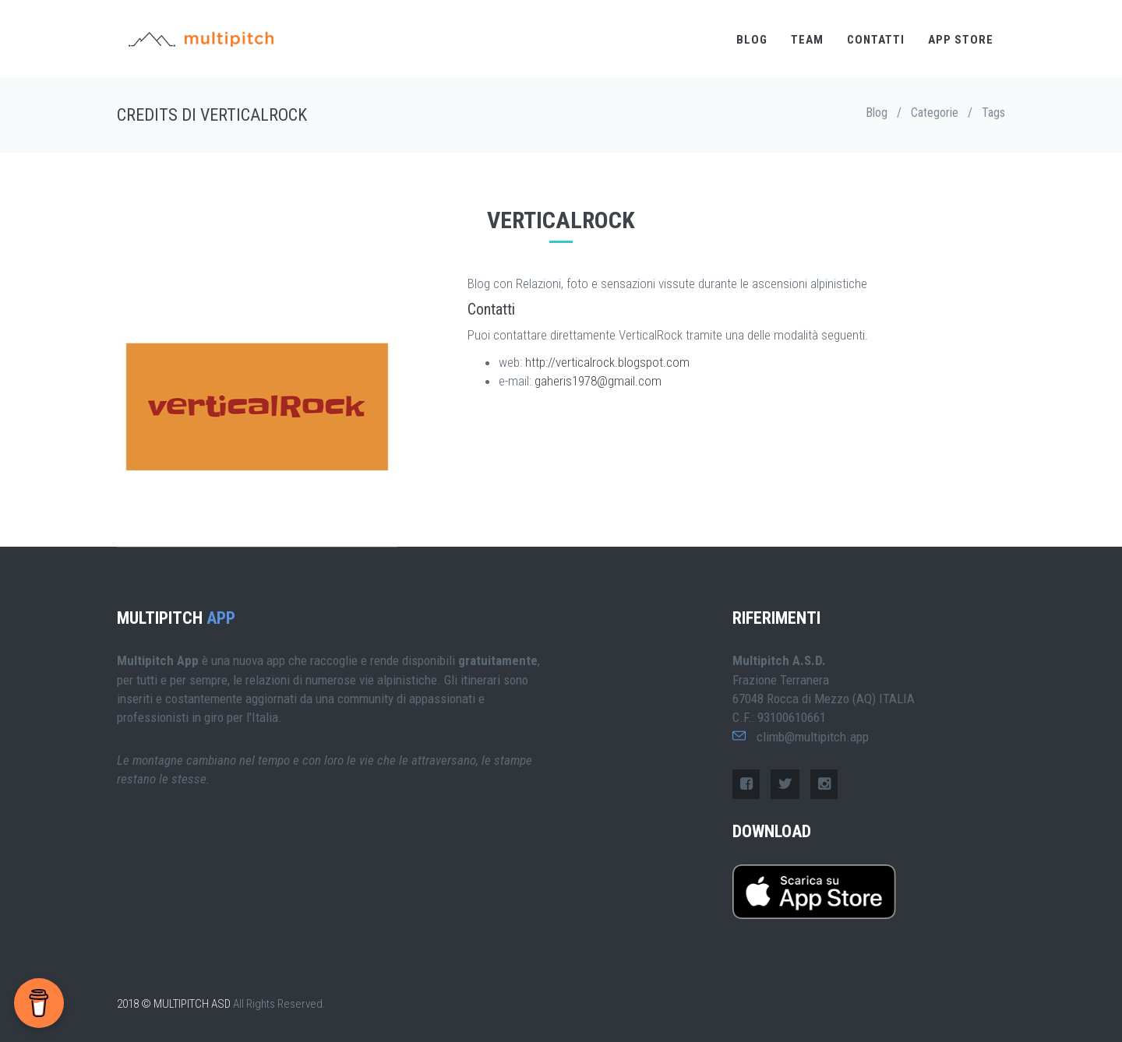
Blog (876, 112)
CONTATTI (876, 40)
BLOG (751, 40)
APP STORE (960, 40)
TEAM (807, 40)
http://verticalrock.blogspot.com (607, 362)
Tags (993, 112)
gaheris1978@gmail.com (598, 381)
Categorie (934, 112)
